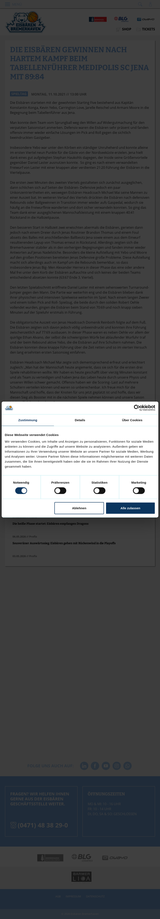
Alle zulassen (130, 508)
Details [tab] (80, 420)
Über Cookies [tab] (132, 420)
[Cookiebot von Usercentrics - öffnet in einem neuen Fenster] (137, 408)
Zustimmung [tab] (27, 420)
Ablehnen (79, 508)
